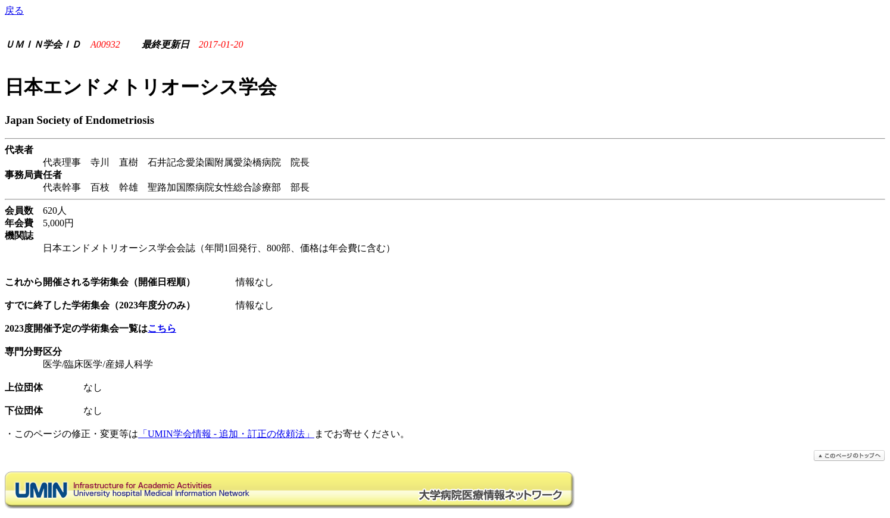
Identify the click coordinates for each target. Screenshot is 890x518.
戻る (14, 10)
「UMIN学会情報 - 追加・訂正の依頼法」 (226, 434)
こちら (162, 328)
